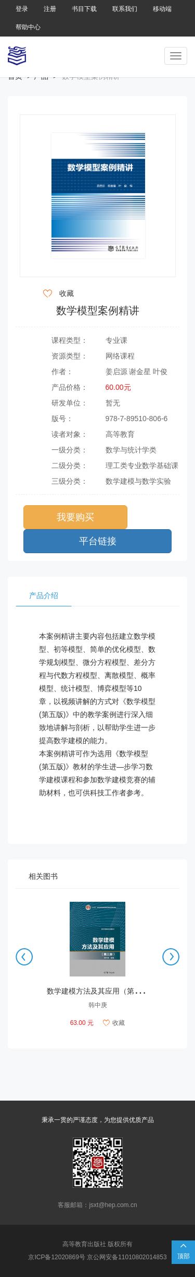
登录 (22, 9)
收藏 (114, 1023)
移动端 (162, 9)
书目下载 (84, 9)
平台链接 (97, 541)
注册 (50, 9)
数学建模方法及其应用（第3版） (100, 991)
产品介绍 (43, 595)
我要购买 (75, 517)
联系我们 (124, 9)
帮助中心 (28, 27)
